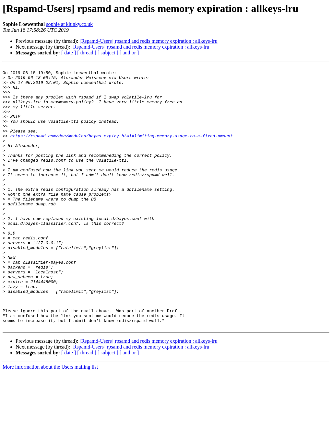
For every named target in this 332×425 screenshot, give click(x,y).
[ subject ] (108, 52)
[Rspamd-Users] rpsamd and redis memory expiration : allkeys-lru (148, 41)
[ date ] (68, 52)
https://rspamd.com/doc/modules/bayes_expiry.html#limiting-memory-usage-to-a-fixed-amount (121, 150)
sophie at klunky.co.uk (69, 24)
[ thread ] (86, 52)
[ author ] (129, 52)
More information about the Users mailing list (50, 419)
